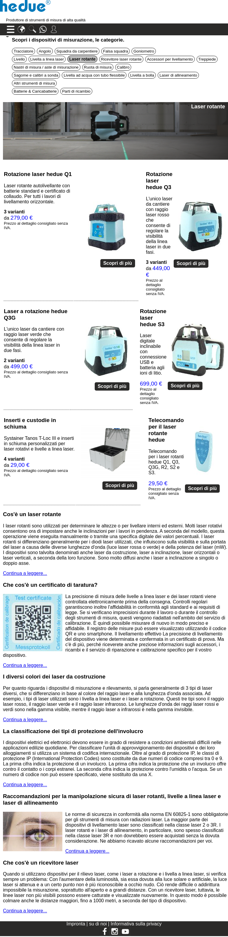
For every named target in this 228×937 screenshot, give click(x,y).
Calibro (123, 67)
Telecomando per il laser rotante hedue (166, 430)
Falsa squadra (115, 51)
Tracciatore (23, 51)
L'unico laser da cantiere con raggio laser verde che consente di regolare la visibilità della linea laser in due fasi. (34, 339)
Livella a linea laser (47, 59)
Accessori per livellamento (170, 59)
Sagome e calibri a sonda (36, 75)
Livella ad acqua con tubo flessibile (94, 75)
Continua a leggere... (25, 573)
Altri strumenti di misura (34, 83)
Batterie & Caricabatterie (35, 91)
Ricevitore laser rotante (121, 59)
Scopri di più (117, 263)
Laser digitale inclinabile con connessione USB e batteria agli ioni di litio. (153, 354)
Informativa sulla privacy (136, 923)
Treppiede (207, 59)
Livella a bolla (142, 75)
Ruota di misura (98, 67)
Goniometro (143, 51)
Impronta (76, 923)
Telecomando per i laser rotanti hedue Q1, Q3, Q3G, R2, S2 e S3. (166, 462)
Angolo (45, 51)
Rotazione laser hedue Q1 (38, 174)
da (158, 278)
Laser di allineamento (178, 75)
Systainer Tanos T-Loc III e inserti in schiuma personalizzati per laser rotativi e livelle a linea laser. (39, 443)
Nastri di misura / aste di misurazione (46, 67)
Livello (19, 59)
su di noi (98, 923)
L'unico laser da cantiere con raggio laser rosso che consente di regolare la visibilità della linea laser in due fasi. (159, 225)
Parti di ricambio (76, 91)
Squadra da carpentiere (77, 51)
